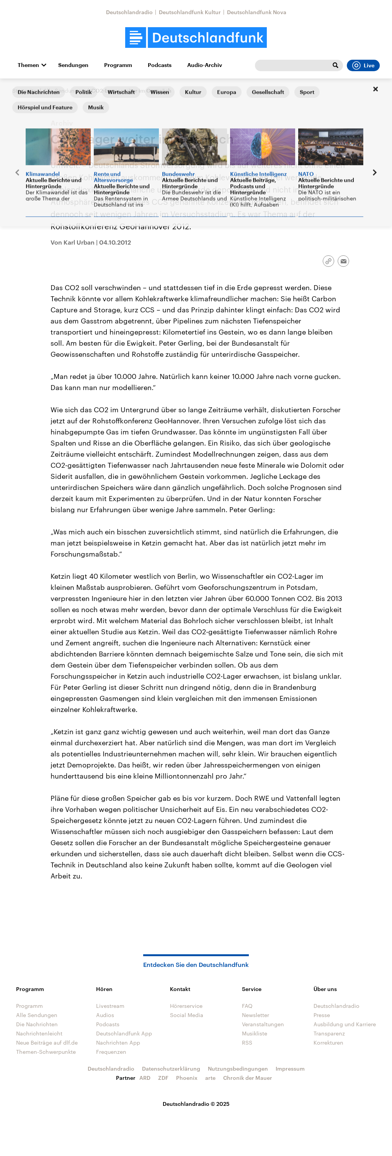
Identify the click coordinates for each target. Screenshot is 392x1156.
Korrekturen (328, 1042)
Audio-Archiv (204, 65)
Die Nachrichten (37, 1024)
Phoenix (187, 1077)
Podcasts (160, 65)
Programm (118, 65)
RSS (247, 1042)
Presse (322, 1015)
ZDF (163, 1077)
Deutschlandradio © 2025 (196, 1103)
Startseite (24, 90)
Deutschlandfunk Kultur (190, 12)
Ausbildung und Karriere (345, 1024)
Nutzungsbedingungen (238, 1068)
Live (363, 65)
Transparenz (329, 1033)
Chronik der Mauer (247, 1077)
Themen (28, 65)
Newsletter (255, 1015)
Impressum (290, 1068)
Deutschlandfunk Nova (256, 12)
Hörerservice (186, 1006)
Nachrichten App (118, 1042)
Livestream (110, 1006)
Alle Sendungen (64, 90)
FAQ (247, 1006)
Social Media (186, 1015)
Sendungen (73, 65)
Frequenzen (111, 1051)
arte (210, 1077)
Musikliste (254, 1033)
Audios (105, 1015)
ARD (144, 1077)
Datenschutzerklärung (171, 1068)
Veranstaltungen (263, 1024)
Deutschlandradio (129, 12)
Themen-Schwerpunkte (46, 1051)
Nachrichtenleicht (39, 1033)
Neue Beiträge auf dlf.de (47, 1042)
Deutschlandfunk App (124, 1033)
